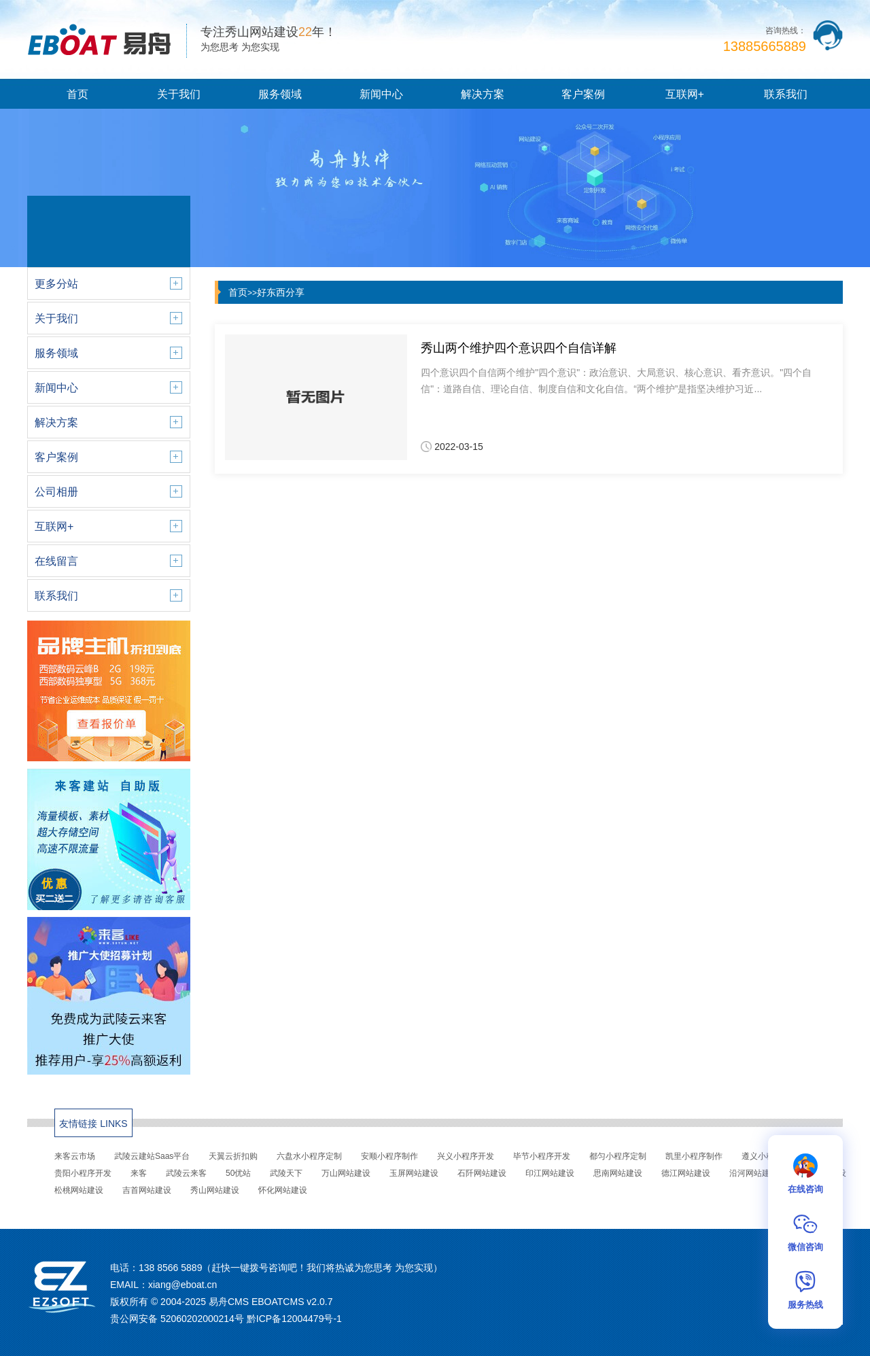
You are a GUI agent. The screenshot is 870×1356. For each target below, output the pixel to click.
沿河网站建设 (753, 1173)
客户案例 (583, 94)
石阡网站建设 (481, 1173)
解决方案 (482, 94)
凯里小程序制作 (694, 1156)
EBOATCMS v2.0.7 (292, 1301)
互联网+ (684, 94)
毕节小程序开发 (541, 1156)
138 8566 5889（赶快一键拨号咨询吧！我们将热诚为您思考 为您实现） (290, 1267)
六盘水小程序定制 (309, 1156)
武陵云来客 (186, 1173)
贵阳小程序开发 (82, 1173)
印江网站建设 (549, 1173)
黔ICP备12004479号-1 (294, 1318)
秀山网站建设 (214, 1190)
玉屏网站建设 (413, 1173)
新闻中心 (381, 94)
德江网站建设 (685, 1173)
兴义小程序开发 (465, 1156)
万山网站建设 (345, 1173)
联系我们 (785, 94)
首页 (77, 94)
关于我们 (179, 94)
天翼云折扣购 (233, 1156)
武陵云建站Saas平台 (152, 1156)
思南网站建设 (617, 1173)
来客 (138, 1173)
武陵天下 (286, 1173)
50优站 (238, 1173)
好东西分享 (280, 292)
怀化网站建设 (282, 1190)
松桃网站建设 (78, 1190)
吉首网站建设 (146, 1190)
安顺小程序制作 (389, 1156)
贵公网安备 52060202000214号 (177, 1318)
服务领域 (280, 94)
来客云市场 (74, 1156)
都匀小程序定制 (617, 1156)
